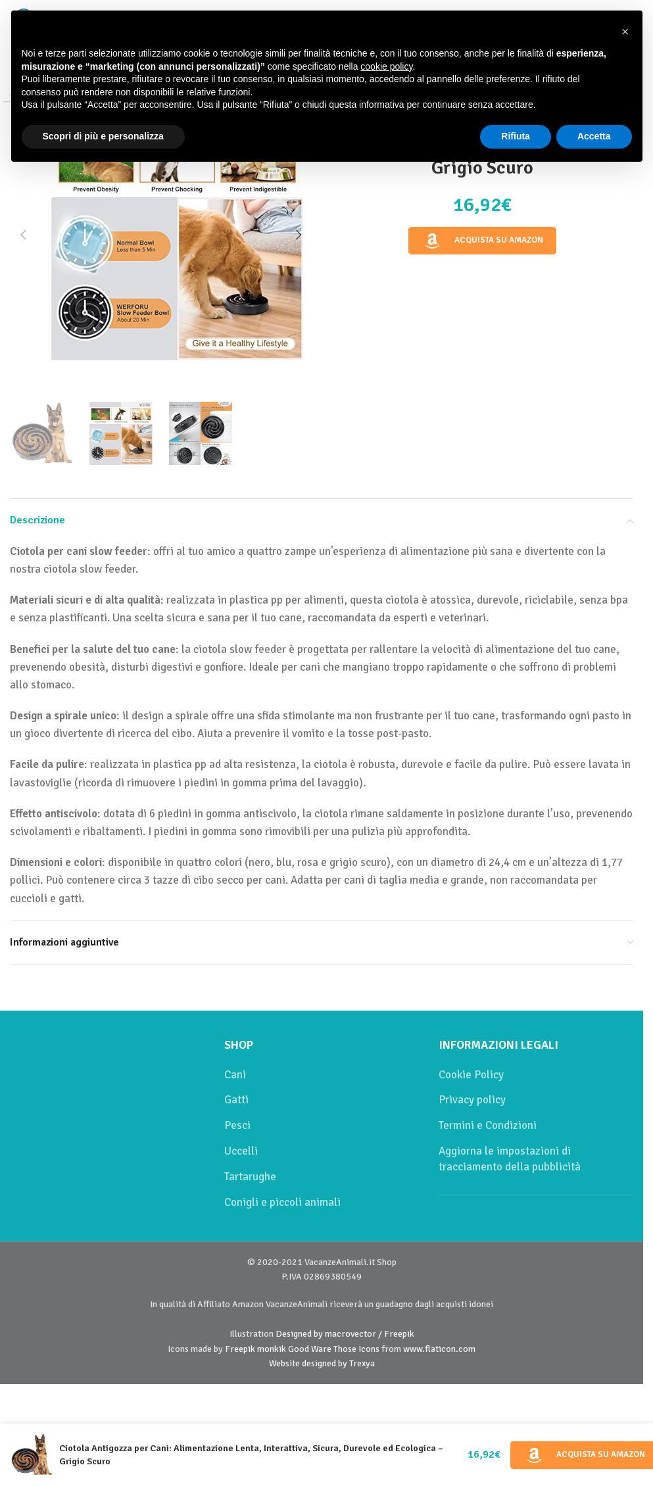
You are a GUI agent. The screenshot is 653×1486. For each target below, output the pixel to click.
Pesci (237, 1125)
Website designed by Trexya (322, 1363)
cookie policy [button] (386, 66)
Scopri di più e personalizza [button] (103, 136)
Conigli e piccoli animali (282, 1202)
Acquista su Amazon (483, 240)
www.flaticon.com (439, 1348)
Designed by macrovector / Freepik (345, 1333)
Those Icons (356, 1348)
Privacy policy (472, 1100)
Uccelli (241, 1151)
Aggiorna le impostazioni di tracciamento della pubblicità (510, 1159)
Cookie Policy (471, 1075)
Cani (235, 1075)
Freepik (240, 1348)
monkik (271, 1348)
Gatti (236, 1100)
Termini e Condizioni (488, 1125)
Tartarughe (250, 1177)
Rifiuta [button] (515, 136)
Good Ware (309, 1348)
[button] (23, 235)
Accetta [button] (594, 136)
